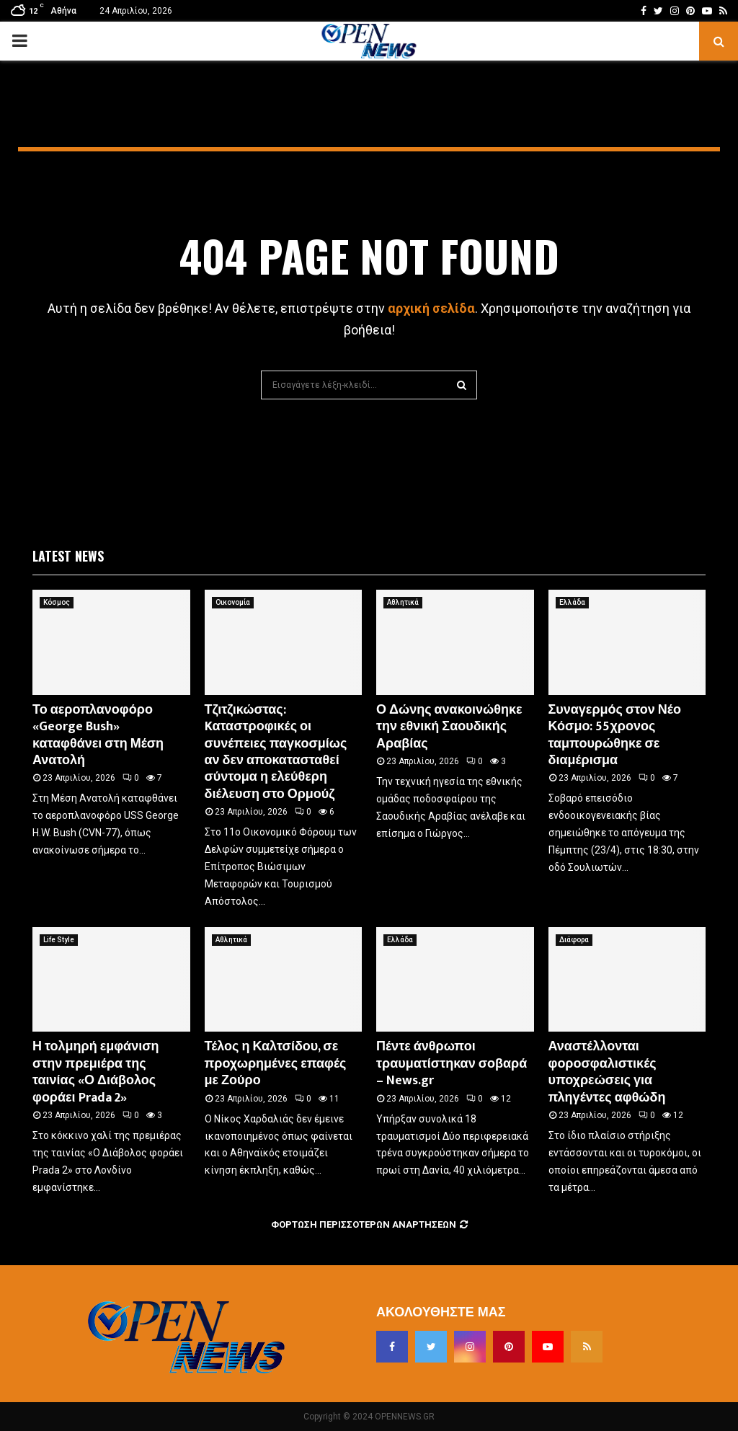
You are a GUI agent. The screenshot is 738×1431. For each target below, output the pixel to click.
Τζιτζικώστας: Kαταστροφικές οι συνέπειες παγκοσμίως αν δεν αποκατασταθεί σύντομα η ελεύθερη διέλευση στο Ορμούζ (276, 752)
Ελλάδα (572, 602)
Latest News (68, 555)
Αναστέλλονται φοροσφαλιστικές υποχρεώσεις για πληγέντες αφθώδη (607, 1072)
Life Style (58, 940)
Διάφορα (574, 940)
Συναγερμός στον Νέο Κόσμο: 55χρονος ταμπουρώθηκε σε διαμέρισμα (614, 735)
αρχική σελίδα (431, 308)
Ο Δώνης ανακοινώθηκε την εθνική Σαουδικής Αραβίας (449, 727)
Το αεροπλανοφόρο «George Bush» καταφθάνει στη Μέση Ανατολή (98, 735)
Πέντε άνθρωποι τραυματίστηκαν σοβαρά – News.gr (451, 1063)
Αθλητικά (403, 602)
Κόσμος (56, 602)
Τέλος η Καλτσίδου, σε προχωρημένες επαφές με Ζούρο (276, 1063)
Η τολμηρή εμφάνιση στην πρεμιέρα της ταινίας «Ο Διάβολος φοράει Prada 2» (95, 1072)
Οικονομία (232, 602)
